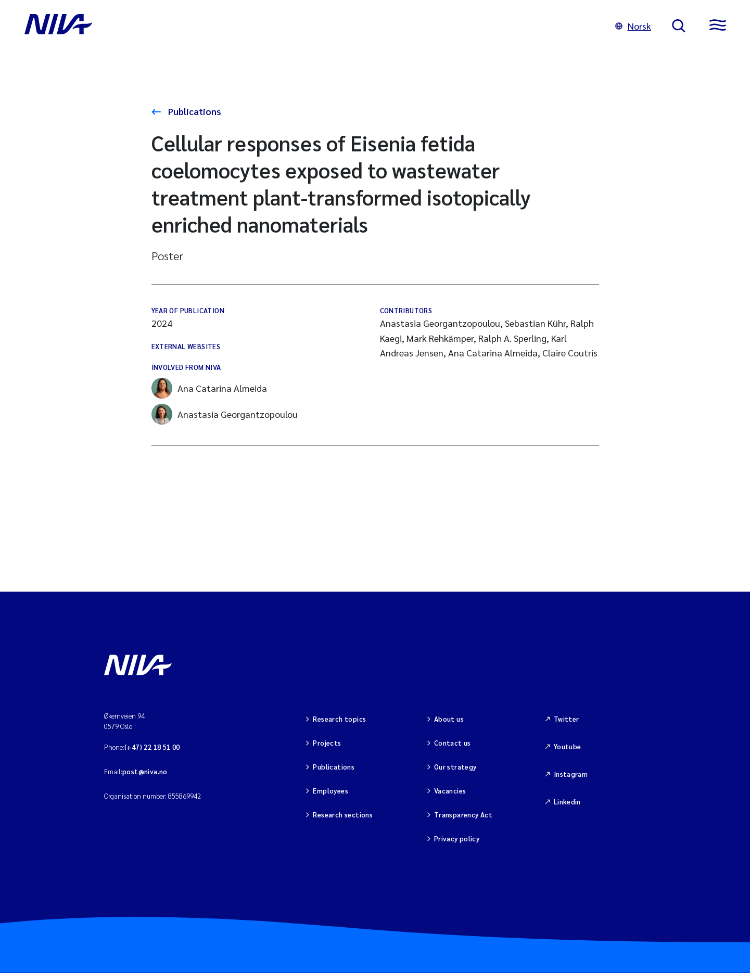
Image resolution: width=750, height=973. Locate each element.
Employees (330, 790)
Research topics (339, 718)
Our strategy (455, 766)
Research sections (343, 814)
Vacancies (450, 790)
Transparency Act (463, 814)
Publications (193, 111)
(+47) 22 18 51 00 (152, 746)
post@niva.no (145, 771)
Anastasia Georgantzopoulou (224, 414)
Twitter (566, 718)
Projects (327, 742)
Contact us (452, 742)
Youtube (567, 746)
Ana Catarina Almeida (209, 388)
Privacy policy (456, 838)
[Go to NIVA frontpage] (309, 26)
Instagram (571, 774)
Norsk (633, 26)
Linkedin (567, 801)
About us (449, 718)
